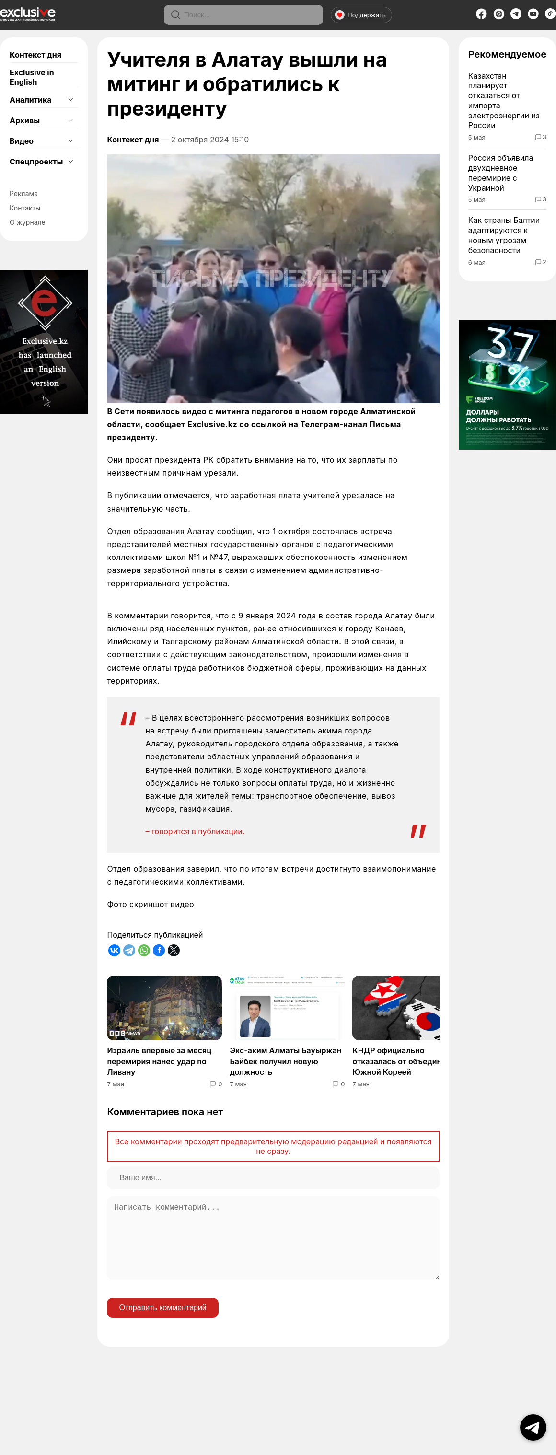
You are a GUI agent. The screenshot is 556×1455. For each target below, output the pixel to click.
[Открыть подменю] (70, 99)
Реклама (24, 193)
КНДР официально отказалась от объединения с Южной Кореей (409, 1061)
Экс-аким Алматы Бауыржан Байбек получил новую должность (285, 1061)
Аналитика (31, 100)
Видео (22, 141)
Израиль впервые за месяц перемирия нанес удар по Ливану (159, 1061)
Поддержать (360, 15)
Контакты (25, 208)
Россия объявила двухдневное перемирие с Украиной (500, 172)
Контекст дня (35, 54)
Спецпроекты (36, 161)
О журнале (28, 222)
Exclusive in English (32, 77)
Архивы (25, 120)
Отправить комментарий (162, 1323)
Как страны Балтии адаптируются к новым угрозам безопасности (504, 235)
